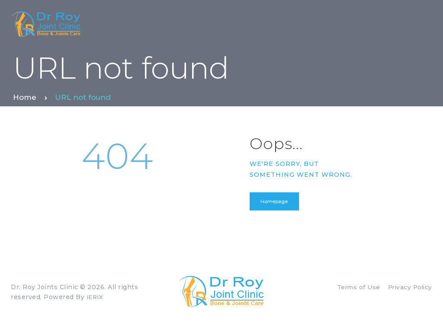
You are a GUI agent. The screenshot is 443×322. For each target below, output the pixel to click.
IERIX (96, 298)
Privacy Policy (408, 288)
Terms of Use (356, 288)
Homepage (275, 202)
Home (24, 97)
